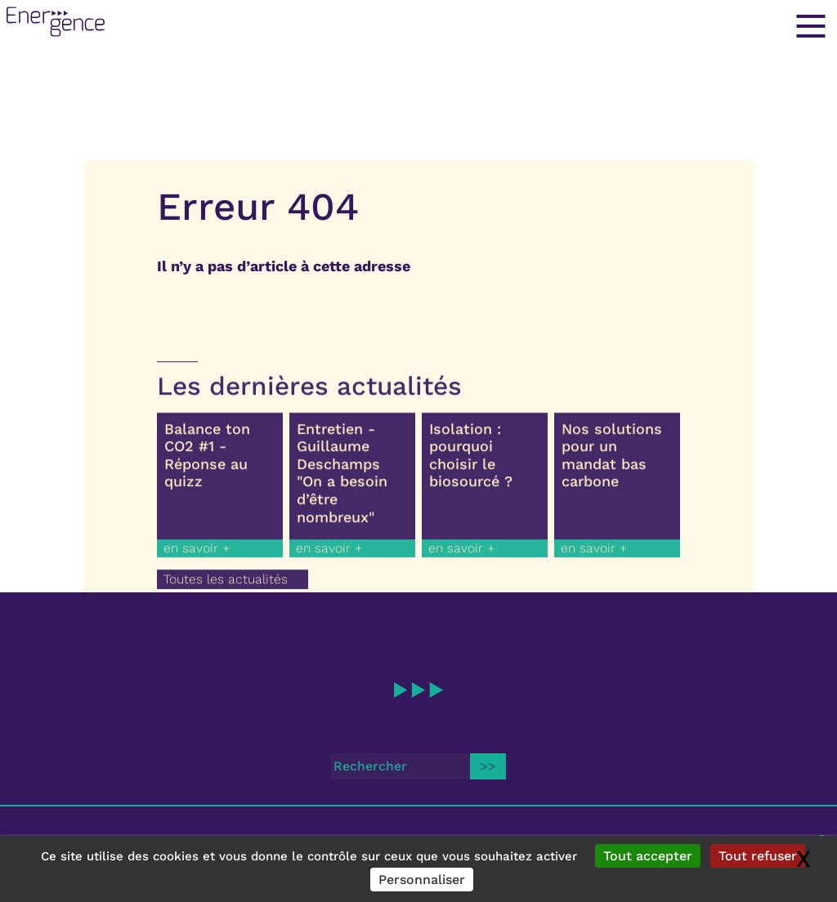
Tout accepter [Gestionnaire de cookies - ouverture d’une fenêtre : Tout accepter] (647, 856)
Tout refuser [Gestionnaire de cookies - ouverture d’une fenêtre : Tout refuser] (757, 856)
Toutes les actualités (225, 586)
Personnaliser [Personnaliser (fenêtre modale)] (421, 879)
